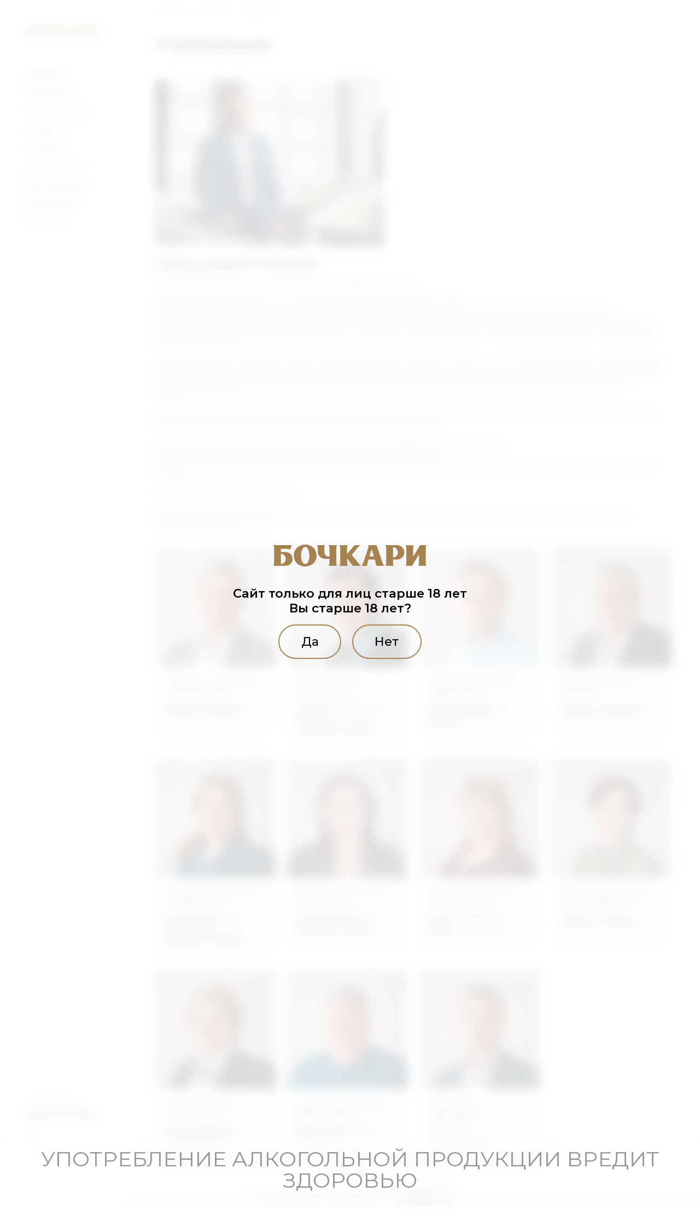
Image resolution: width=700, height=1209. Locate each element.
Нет (387, 641)
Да (309, 641)
